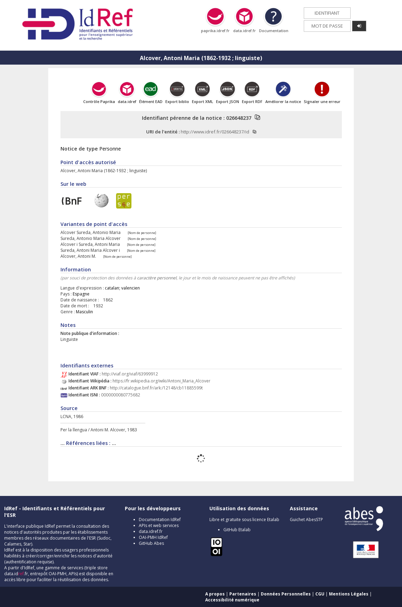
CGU (319, 594)
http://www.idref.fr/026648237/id (215, 132)
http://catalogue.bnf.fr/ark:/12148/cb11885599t (156, 388)
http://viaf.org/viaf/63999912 (130, 374)
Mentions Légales (348, 594)
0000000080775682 (120, 395)
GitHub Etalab (237, 530)
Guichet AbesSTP (306, 519)
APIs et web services (159, 525)
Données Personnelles (286, 594)
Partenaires (242, 594)
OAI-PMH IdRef (153, 537)
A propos (215, 594)
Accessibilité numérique (232, 600)
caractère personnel (157, 278)
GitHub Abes (151, 543)
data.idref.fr (151, 531)
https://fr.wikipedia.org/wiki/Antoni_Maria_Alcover (161, 381)
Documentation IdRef (160, 519)
